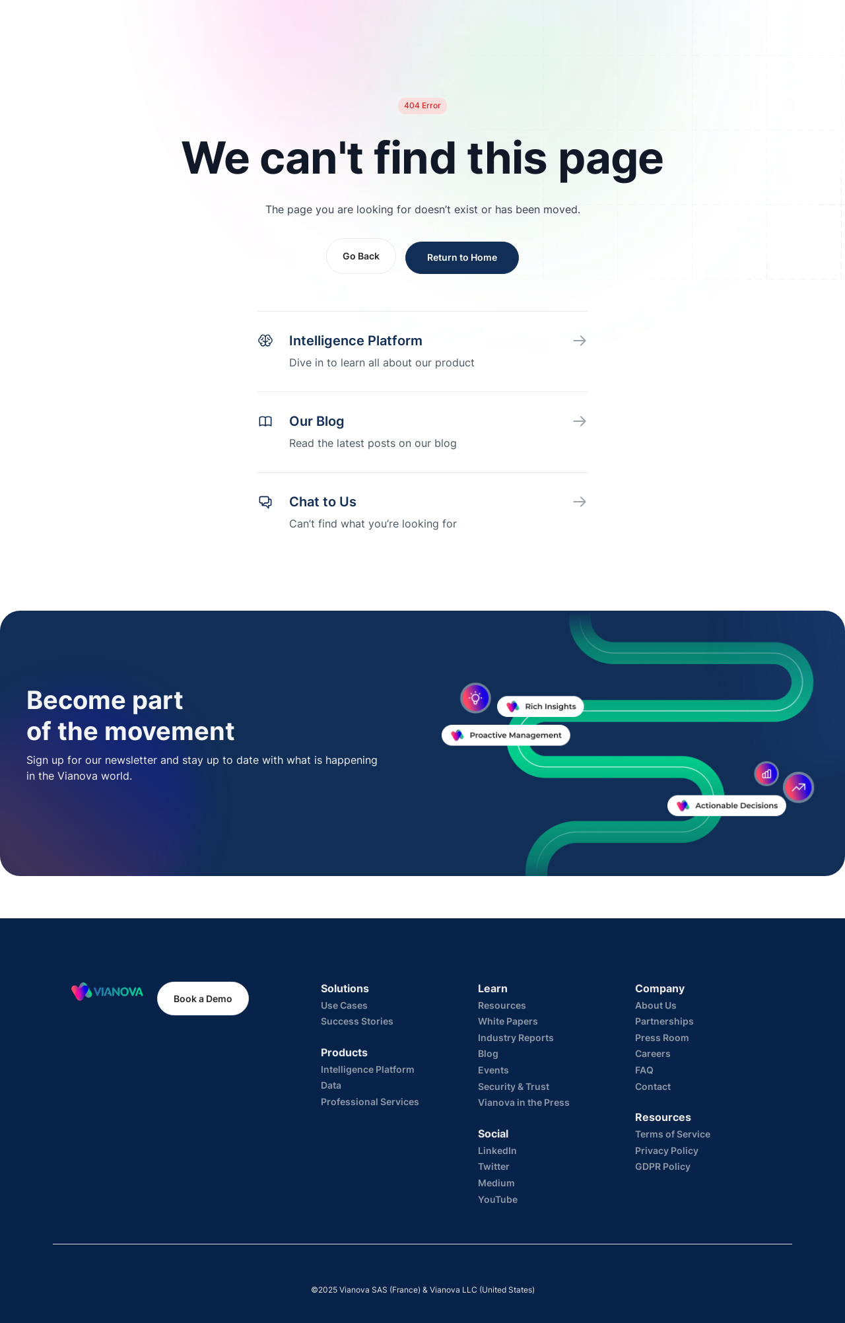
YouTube (498, 1199)
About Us (656, 1005)
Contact (653, 1086)
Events (493, 1069)
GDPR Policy (663, 1166)
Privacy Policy (666, 1150)
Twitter (494, 1166)
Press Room (662, 1037)
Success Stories (357, 1021)
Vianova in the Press (524, 1102)
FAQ (644, 1069)
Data (331, 1085)
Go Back (361, 255)
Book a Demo (203, 998)
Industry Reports (516, 1037)
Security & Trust (513, 1086)
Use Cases (344, 1005)
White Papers (508, 1021)
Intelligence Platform (368, 1069)
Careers (653, 1053)
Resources (502, 1005)
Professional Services (370, 1101)
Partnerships (664, 1021)
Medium (496, 1182)
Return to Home (462, 257)
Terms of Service (672, 1133)
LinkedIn (497, 1150)
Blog (488, 1053)
